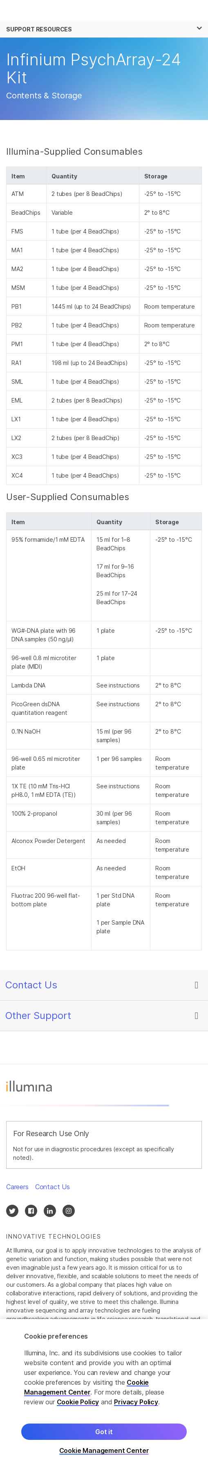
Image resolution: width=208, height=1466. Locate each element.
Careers (17, 1187)
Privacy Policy (136, 1407)
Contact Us (31, 985)
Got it (104, 1437)
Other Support (38, 1015)
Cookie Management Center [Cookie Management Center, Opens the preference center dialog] (104, 1456)
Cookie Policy (78, 1407)
